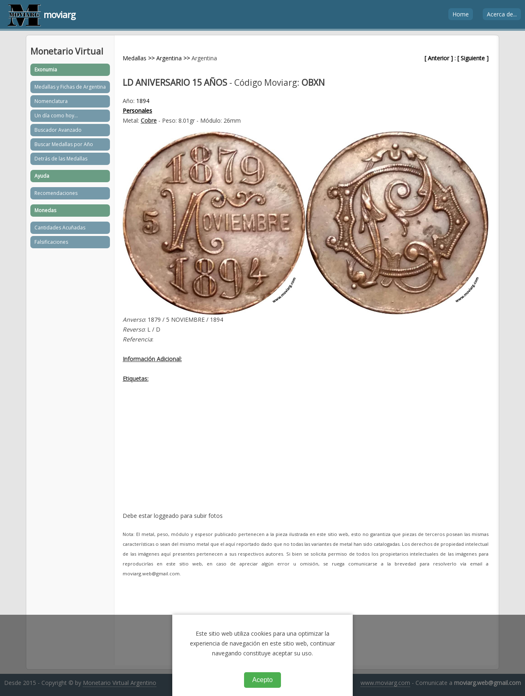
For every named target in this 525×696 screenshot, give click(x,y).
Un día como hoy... (56, 115)
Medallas (134, 58)
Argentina (169, 58)
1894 (142, 101)
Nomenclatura (51, 101)
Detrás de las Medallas (60, 158)
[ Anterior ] (439, 58)
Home (460, 14)
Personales (137, 110)
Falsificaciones (51, 241)
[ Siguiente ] (472, 58)
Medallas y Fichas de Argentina (70, 86)
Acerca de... (502, 14)
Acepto (262, 679)
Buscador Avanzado (58, 129)
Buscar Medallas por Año (63, 144)
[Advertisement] (305, 453)
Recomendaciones (56, 193)
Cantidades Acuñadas (59, 227)
